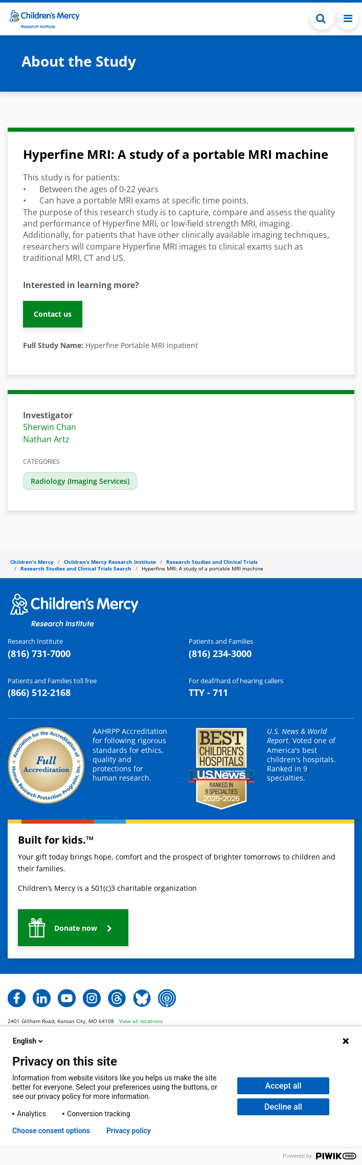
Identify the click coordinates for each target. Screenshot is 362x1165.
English (28, 1041)
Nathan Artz (46, 439)
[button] (322, 18)
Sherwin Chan (49, 427)
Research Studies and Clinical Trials (212, 561)
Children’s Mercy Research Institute (110, 561)
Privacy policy (128, 1131)
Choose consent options (51, 1131)
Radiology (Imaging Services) (80, 481)
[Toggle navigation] (348, 18)
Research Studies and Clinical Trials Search (75, 568)
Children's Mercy (32, 561)
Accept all (283, 1086)
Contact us (53, 314)
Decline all (283, 1107)
